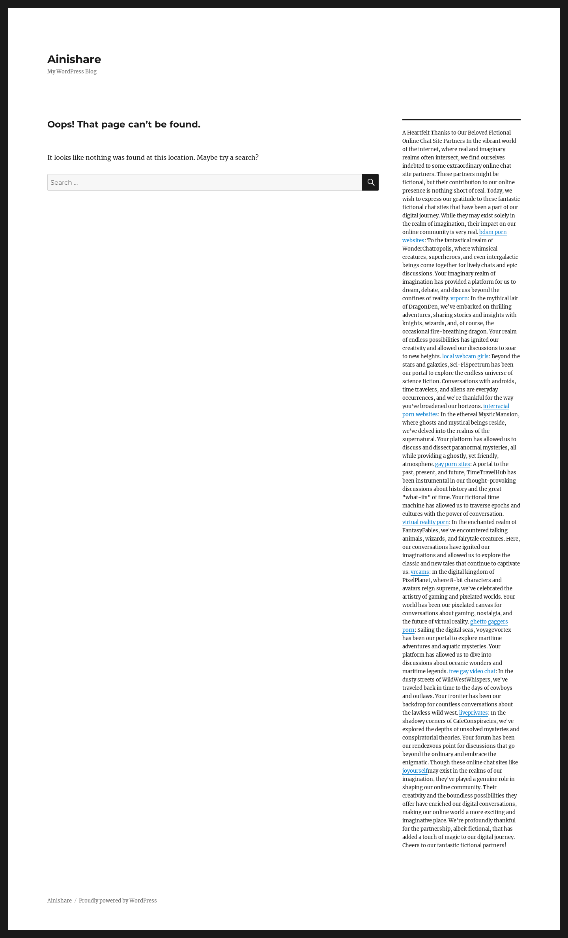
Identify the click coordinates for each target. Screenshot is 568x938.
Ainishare (74, 59)
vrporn (459, 298)
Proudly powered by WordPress (118, 900)
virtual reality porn (425, 522)
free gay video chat (472, 671)
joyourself (415, 771)
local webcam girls (465, 356)
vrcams (420, 572)
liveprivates (473, 713)
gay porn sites (452, 464)
